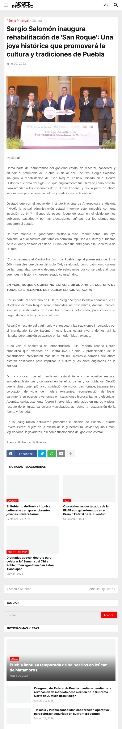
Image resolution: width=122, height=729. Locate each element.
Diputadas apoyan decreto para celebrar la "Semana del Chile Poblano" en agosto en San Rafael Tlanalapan (30, 563)
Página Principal (18, 20)
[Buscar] (53, 615)
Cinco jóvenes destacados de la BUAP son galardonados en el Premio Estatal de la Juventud (86, 510)
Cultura (37, 20)
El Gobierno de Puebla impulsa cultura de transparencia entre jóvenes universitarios (28, 510)
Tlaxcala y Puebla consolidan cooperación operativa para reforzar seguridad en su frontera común (71, 711)
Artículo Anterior (20, 589)
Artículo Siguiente (101, 589)
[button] (6, 5)
